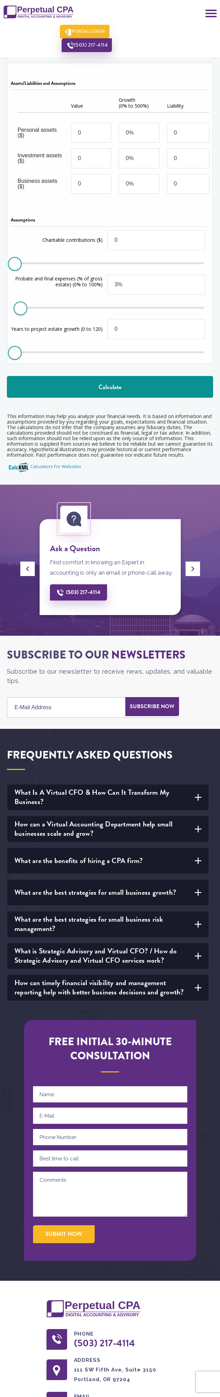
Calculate (110, 387)
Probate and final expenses (59, 281)
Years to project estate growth (57, 329)
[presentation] (27, 569)
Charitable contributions (72, 240)
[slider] (15, 264)
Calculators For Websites (55, 466)
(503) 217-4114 (144, 32)
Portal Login (84, 32)
